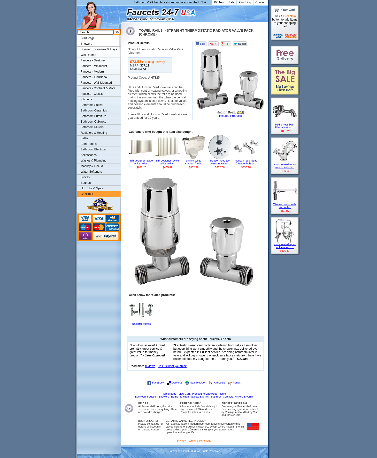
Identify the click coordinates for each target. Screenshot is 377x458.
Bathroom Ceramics (94, 110)
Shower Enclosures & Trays (99, 49)
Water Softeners (91, 171)
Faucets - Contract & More (98, 88)
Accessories (89, 155)
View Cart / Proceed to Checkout (197, 393)
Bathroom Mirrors (92, 127)
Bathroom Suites (91, 105)
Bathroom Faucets (146, 396)
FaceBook (158, 382)
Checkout (87, 194)
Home (222, 393)
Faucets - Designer (93, 60)
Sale (231, 2)
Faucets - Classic (92, 94)
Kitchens (86, 99)
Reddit (236, 382)
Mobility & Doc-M (92, 166)
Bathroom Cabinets (93, 121)
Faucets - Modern (92, 71)
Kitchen (219, 2)
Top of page (169, 393)
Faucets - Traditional (94, 77)
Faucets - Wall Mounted (96, 82)
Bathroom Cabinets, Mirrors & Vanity (232, 396)
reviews (150, 366)
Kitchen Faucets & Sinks (194, 396)
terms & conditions (200, 440)
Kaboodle (219, 382)
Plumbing (245, 2)
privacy (181, 440)
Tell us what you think (172, 366)
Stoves (85, 177)
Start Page (88, 38)
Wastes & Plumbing (93, 160)
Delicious (177, 382)
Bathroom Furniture (93, 116)
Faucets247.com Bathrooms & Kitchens (123, 13)
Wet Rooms (88, 55)
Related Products (230, 116)
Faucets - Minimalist (94, 66)
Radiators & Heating (94, 132)
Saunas (86, 183)
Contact (260, 2)
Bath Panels (89, 144)
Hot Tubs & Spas (92, 188)
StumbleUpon (198, 382)
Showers (86, 43)
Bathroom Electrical (93, 149)
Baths (84, 138)
